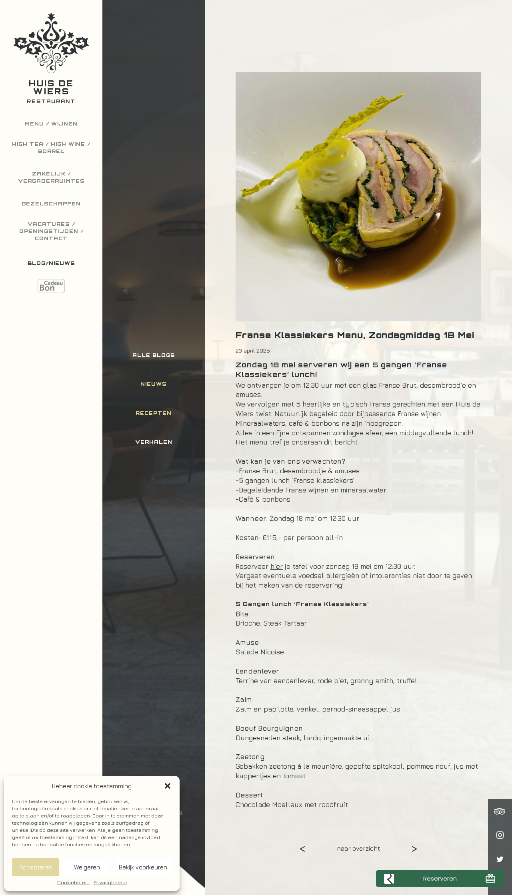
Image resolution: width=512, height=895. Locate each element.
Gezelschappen (51, 204)
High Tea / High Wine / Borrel (51, 147)
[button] (168, 786)
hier (276, 566)
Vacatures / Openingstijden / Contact (51, 231)
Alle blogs (153, 355)
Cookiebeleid (73, 882)
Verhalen (153, 442)
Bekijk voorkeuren (143, 867)
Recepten (154, 413)
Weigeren (87, 867)
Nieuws (153, 384)
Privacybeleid (110, 882)
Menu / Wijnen (51, 124)
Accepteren (35, 867)
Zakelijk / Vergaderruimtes (51, 177)
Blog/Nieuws (51, 263)
